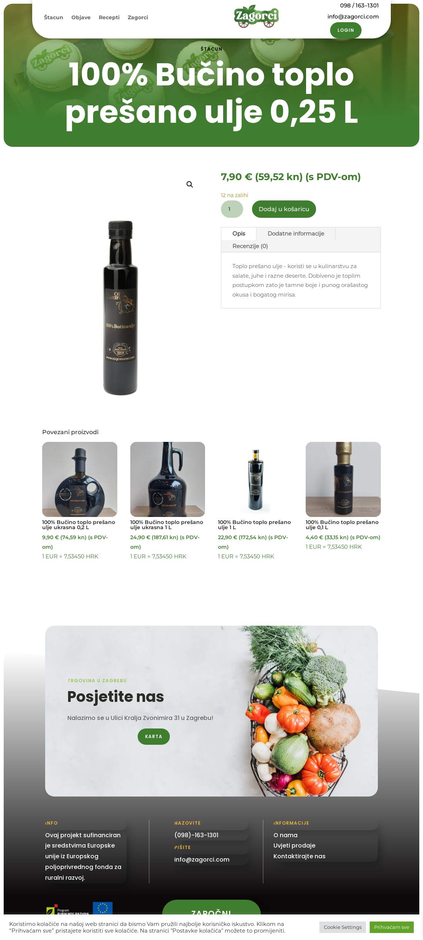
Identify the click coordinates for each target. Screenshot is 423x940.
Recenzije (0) (250, 246)
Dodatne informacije (296, 233)
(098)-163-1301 (196, 835)
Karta (153, 736)
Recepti (109, 18)
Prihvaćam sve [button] (391, 927)
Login (346, 30)
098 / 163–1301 (359, 5)
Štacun (53, 18)
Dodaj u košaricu (284, 209)
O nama (285, 835)
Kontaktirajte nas (299, 856)
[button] (190, 184)
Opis (238, 233)
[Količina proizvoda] (232, 209)
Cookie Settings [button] (343, 927)
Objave (81, 18)
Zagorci (138, 18)
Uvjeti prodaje (294, 845)
